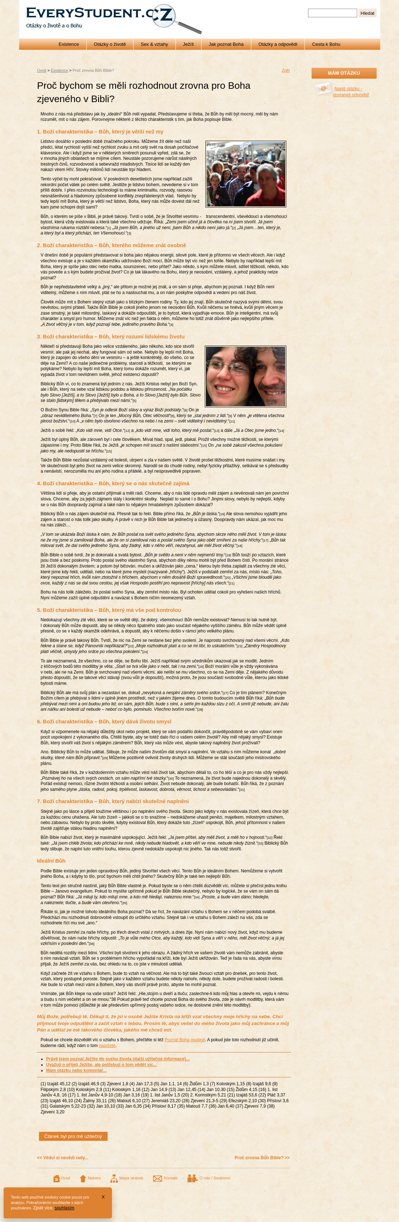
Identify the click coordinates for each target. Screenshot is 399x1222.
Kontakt (165, 1178)
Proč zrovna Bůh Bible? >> (262, 1157)
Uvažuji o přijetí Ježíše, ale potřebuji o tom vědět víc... (101, 1064)
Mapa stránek (126, 1178)
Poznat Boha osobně (185, 1039)
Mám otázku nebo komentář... (76, 1070)
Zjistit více (42, 1207)
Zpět (286, 70)
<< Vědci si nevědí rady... (62, 1157)
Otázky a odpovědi (278, 44)
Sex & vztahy (154, 44)
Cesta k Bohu (326, 44)
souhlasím (64, 1207)
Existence (68, 44)
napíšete (107, 1045)
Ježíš (188, 44)
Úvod (42, 70)
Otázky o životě (110, 44)
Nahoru (90, 1178)
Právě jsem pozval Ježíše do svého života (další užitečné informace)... (118, 1058)
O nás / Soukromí (208, 1178)
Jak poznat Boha (226, 44)
